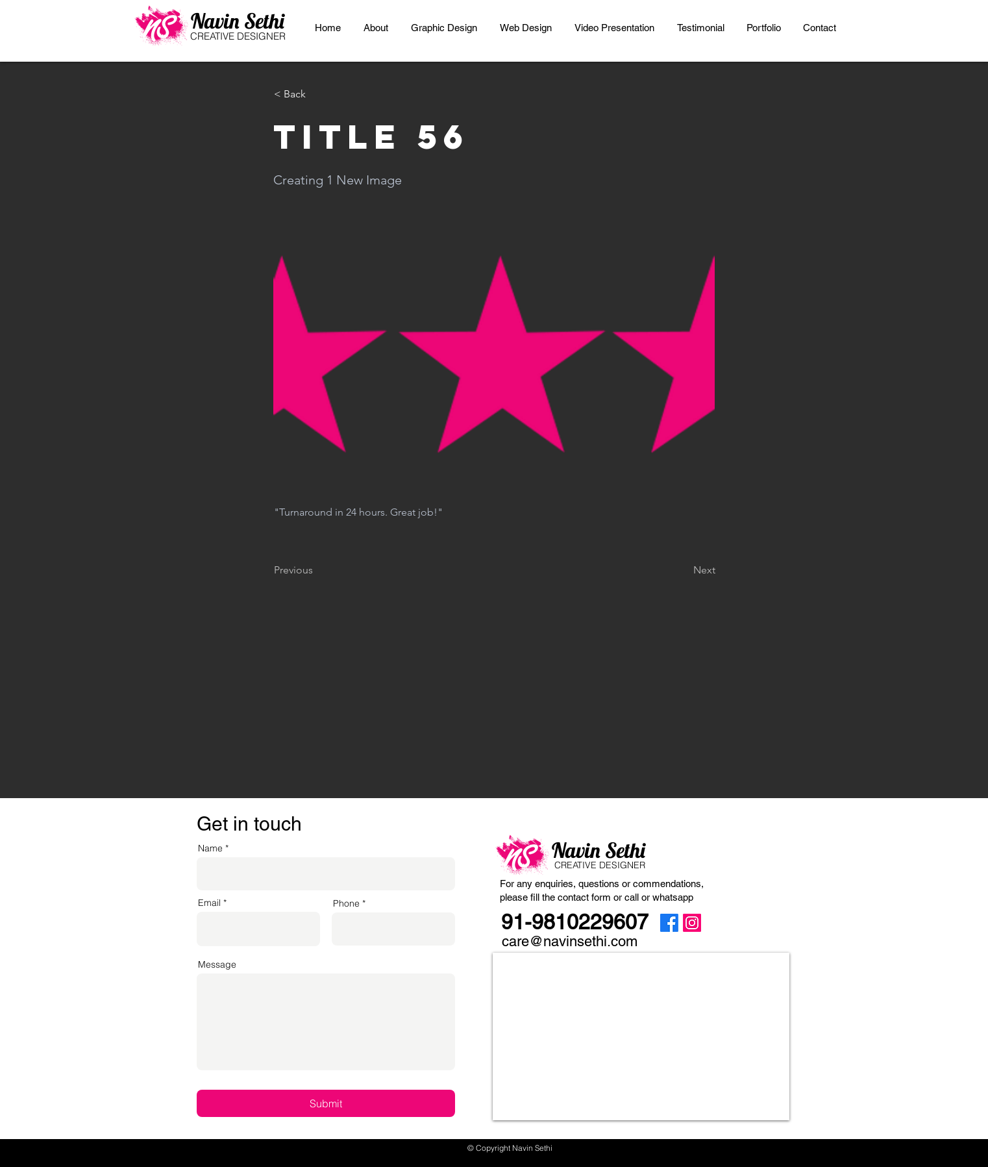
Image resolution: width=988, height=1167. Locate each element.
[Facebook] (669, 923)
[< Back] (317, 94)
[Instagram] (692, 923)
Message (217, 964)
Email (209, 902)
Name (210, 848)
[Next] (682, 570)
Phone (346, 903)
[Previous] (317, 570)
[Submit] (326, 1103)
